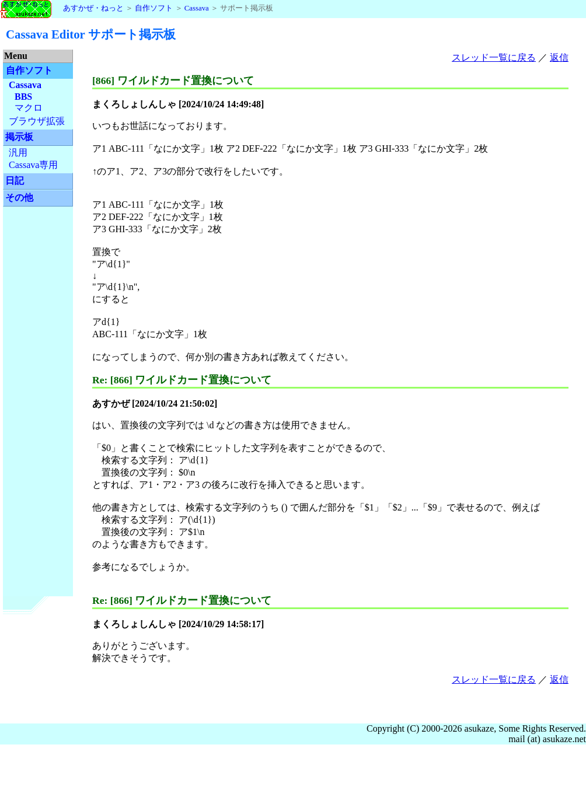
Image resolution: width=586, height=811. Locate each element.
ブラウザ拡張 (37, 121)
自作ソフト (154, 8)
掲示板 (19, 137)
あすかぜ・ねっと (62, 8)
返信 (559, 57)
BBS (23, 97)
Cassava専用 (33, 165)
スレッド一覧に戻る (494, 57)
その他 (19, 197)
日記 (14, 181)
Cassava (196, 8)
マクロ (29, 108)
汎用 (18, 153)
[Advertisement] (38, 391)
